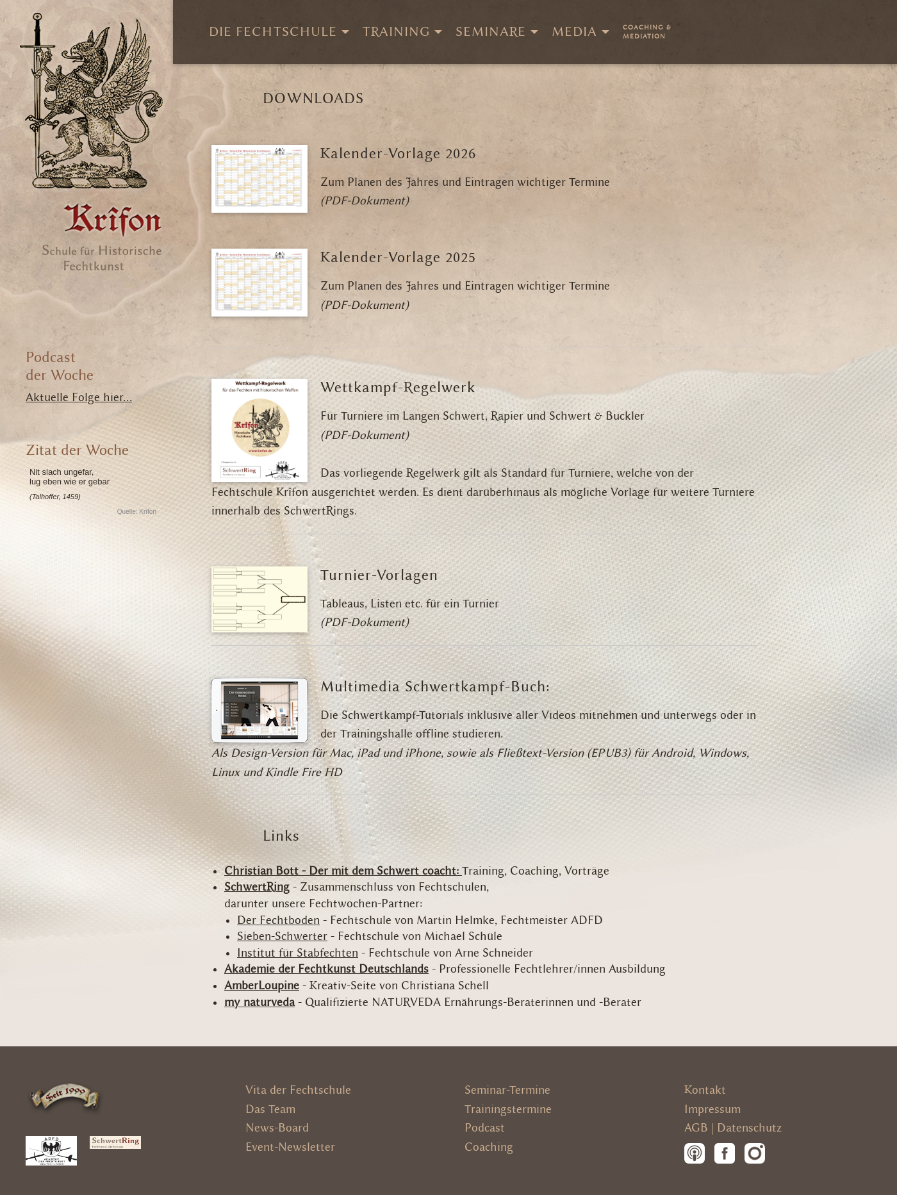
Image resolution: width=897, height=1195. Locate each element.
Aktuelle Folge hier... (79, 397)
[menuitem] (647, 31)
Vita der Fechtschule (298, 1090)
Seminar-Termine (507, 1090)
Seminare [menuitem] (491, 31)
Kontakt (705, 1090)
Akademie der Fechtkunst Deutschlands (326, 969)
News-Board (277, 1128)
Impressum (712, 1109)
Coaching (489, 1147)
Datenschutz (749, 1128)
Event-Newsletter (290, 1147)
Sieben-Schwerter (282, 936)
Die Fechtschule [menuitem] (273, 31)
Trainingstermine (508, 1109)
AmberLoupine (261, 986)
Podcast (485, 1128)
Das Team (270, 1109)
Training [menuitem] (396, 31)
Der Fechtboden (278, 920)
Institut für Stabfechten (297, 953)
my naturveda (259, 1002)
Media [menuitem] (574, 31)
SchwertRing (257, 887)
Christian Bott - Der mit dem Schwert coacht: (343, 871)
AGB (696, 1128)
